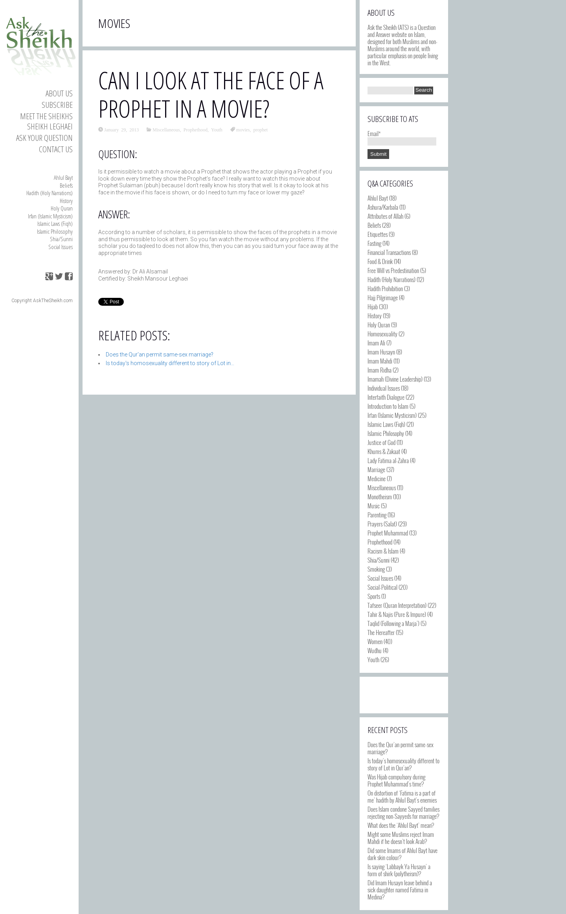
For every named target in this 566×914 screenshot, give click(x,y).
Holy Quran (62, 208)
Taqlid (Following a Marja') (393, 623)
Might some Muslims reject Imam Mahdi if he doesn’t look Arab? (401, 838)
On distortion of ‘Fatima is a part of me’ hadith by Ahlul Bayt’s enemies (402, 796)
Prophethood (196, 129)
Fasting (374, 243)
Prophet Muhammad (388, 532)
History (66, 201)
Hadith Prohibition (385, 288)
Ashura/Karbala (383, 207)
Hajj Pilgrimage (383, 297)
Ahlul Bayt (63, 177)
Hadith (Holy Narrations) (49, 193)
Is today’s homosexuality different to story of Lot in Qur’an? (403, 764)
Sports (374, 596)
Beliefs (66, 185)
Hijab (373, 306)
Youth (216, 129)
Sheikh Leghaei (50, 126)
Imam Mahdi (380, 360)
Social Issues (60, 247)
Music (374, 505)
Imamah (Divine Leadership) (395, 379)
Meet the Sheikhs (46, 116)
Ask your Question (44, 137)
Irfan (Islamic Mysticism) (50, 216)
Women (375, 641)
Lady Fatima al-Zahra (388, 460)
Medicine (377, 478)
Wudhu (375, 650)
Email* (402, 137)
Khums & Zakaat (384, 451)
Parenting (377, 514)
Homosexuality (382, 333)
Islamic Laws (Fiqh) (55, 223)
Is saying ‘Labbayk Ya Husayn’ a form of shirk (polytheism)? (399, 870)
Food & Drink (380, 261)
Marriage (376, 469)
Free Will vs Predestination (393, 270)
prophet (260, 129)
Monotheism (380, 496)
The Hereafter (381, 632)
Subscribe (57, 104)
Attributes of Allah (385, 216)
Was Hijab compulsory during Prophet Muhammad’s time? (396, 780)
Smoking (376, 569)
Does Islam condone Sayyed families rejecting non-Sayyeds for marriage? (403, 812)
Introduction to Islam (388, 406)
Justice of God (381, 442)
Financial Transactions (389, 252)
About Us (59, 93)
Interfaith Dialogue (386, 397)
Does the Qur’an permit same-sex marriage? (401, 748)
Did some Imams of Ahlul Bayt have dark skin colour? (402, 854)
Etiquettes (378, 234)
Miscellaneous (166, 129)
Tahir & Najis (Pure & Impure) (397, 614)
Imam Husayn (381, 351)
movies (243, 129)
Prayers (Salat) (382, 523)
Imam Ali (376, 342)
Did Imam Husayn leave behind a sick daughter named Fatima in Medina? (400, 889)
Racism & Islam (383, 551)
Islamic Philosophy (55, 231)
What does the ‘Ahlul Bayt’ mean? (401, 825)
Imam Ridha (379, 370)
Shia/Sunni (61, 239)
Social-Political (382, 587)
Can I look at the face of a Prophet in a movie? (210, 94)
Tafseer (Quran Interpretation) (397, 605)
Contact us (56, 149)
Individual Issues (384, 388)
